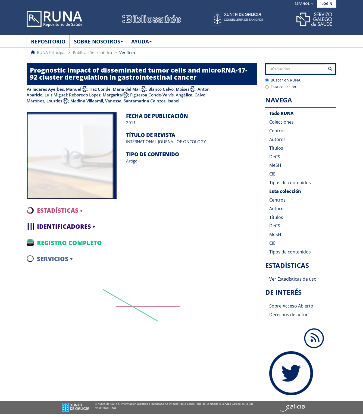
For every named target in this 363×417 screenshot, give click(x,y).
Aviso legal (102, 407)
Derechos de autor (288, 315)
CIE (272, 174)
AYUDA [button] (141, 41)
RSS (114, 407)
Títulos (276, 148)
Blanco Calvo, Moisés (168, 89)
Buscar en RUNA (283, 80)
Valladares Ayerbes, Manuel (54, 89)
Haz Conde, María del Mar (114, 89)
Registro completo (69, 243)
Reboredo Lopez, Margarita (95, 95)
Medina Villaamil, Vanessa (95, 101)
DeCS (274, 157)
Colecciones (281, 122)
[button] (303, 4)
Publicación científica (92, 52)
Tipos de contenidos (290, 183)
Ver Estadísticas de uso (293, 279)
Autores (277, 139)
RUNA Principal (51, 52)
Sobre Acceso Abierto (291, 306)
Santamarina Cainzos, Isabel (151, 101)
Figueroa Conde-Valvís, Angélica (161, 95)
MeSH (275, 165)
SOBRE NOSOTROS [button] (98, 41)
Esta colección (280, 86)
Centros (277, 131)
